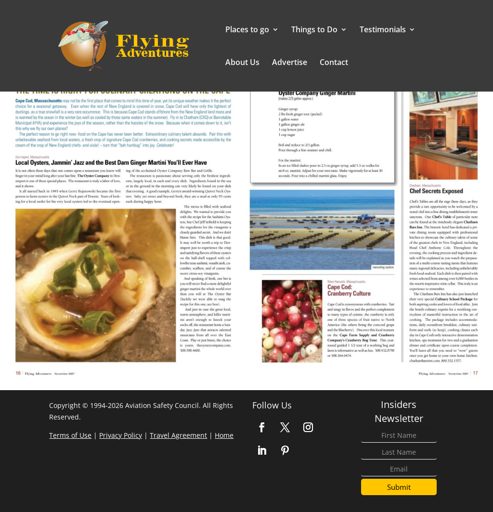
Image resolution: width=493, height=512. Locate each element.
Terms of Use (70, 435)
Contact (334, 63)
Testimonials (383, 30)
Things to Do (314, 30)
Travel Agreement (178, 435)
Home (224, 435)
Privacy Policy (120, 435)
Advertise (289, 63)
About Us (242, 63)
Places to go (247, 30)
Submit (399, 487)
